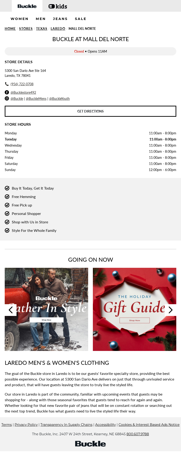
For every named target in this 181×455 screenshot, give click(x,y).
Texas (41, 29)
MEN (41, 19)
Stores (26, 29)
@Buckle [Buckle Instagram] (17, 99)
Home (10, 29)
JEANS (60, 19)
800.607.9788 (138, 434)
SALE (81, 19)
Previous (10, 310)
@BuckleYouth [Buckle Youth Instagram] (59, 99)
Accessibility (105, 425)
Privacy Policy (26, 425)
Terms (6, 425)
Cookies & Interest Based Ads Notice (149, 425)
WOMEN (20, 19)
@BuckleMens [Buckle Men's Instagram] (36, 99)
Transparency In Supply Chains (67, 425)
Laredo (58, 29)
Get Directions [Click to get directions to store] (90, 111)
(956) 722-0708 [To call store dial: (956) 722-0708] (22, 84)
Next (171, 310)
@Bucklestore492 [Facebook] (23, 92)
